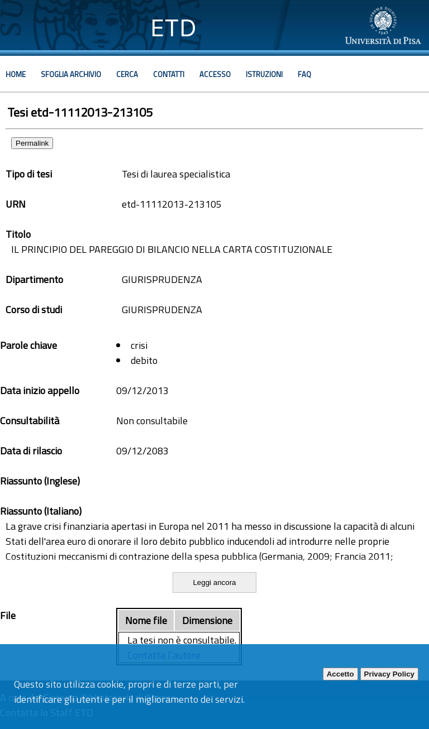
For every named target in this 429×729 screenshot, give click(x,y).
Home (16, 74)
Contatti (168, 74)
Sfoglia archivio (71, 74)
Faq (304, 74)
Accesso (215, 74)
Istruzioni (264, 74)
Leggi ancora (214, 582)
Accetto (340, 674)
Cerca (127, 74)
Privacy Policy (389, 674)
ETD (173, 27)
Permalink (32, 143)
